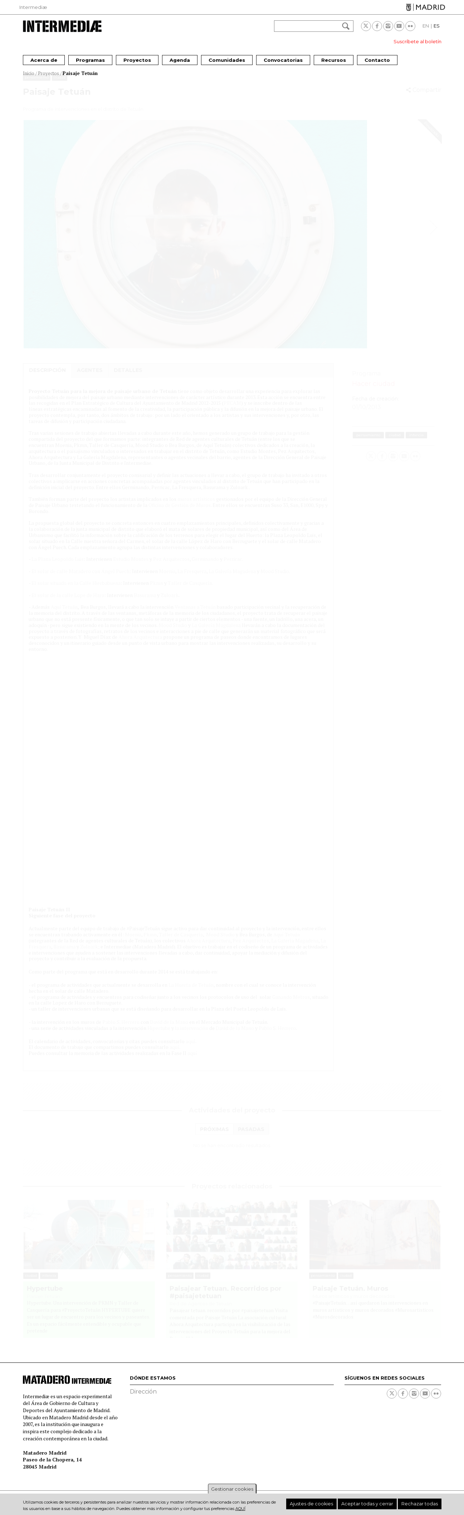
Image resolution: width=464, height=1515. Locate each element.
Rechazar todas (423, 1503)
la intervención (191, 1034)
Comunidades (227, 60)
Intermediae (62, 26)
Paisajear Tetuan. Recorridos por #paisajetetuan (226, 1299)
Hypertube (45, 1295)
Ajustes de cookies (334, 1503)
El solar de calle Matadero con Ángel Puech (80, 577)
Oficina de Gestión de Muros (179, 511)
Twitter (366, 26)
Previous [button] (31, 234)
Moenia (167, 577)
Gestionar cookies (232, 1489)
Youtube (399, 26)
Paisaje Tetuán (80, 73)
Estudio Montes (130, 565)
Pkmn (156, 589)
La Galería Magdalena (216, 631)
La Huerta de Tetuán (191, 991)
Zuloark (170, 601)
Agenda (180, 60)
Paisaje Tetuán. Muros (350, 1295)
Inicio (28, 73)
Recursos (333, 60)
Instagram (388, 26)
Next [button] (433, 234)
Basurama (145, 601)
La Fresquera (191, 577)
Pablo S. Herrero (121, 1028)
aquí (190, 1048)
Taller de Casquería (190, 589)
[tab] (214, 1136)
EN (426, 26)
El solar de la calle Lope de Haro (67, 601)
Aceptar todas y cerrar (380, 1503)
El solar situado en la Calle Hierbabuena (76, 589)
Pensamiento (37, 84)
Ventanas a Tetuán (195, 613)
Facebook (377, 26)
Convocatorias (283, 60)
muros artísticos (196, 505)
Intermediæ (33, 7)
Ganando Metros (291, 1003)
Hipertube (158, 1034)
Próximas (214, 1136)
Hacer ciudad (373, 390)
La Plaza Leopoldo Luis (57, 565)
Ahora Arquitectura (140, 643)
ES (437, 26)
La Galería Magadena (232, 577)
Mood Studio (274, 577)
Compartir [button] (426, 97)
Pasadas (251, 1136)
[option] (232, 241)
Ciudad (59, 84)
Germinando (205, 565)
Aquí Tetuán (64, 613)
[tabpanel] (232, 1152)
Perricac (233, 565)
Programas (90, 60)
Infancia (416, 441)
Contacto (377, 60)
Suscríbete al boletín (417, 41)
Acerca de (43, 60)
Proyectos (137, 60)
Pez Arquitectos (171, 565)
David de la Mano (169, 1028)
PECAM (232, 409)
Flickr (410, 26)
